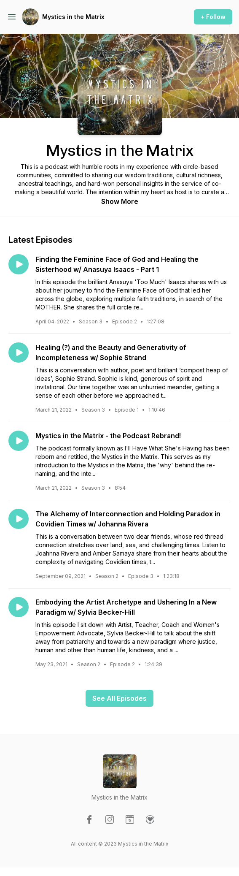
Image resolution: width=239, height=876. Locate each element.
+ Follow (213, 16)
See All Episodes (119, 698)
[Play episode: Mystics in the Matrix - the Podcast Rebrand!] (18, 441)
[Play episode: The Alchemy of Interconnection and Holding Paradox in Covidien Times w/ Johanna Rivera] (18, 519)
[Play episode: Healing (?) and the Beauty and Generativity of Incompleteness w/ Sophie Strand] (18, 352)
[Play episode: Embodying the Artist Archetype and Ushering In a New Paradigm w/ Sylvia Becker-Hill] (18, 607)
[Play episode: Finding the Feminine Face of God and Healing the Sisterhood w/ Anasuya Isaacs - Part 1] (18, 264)
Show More (119, 201)
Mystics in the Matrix (73, 16)
